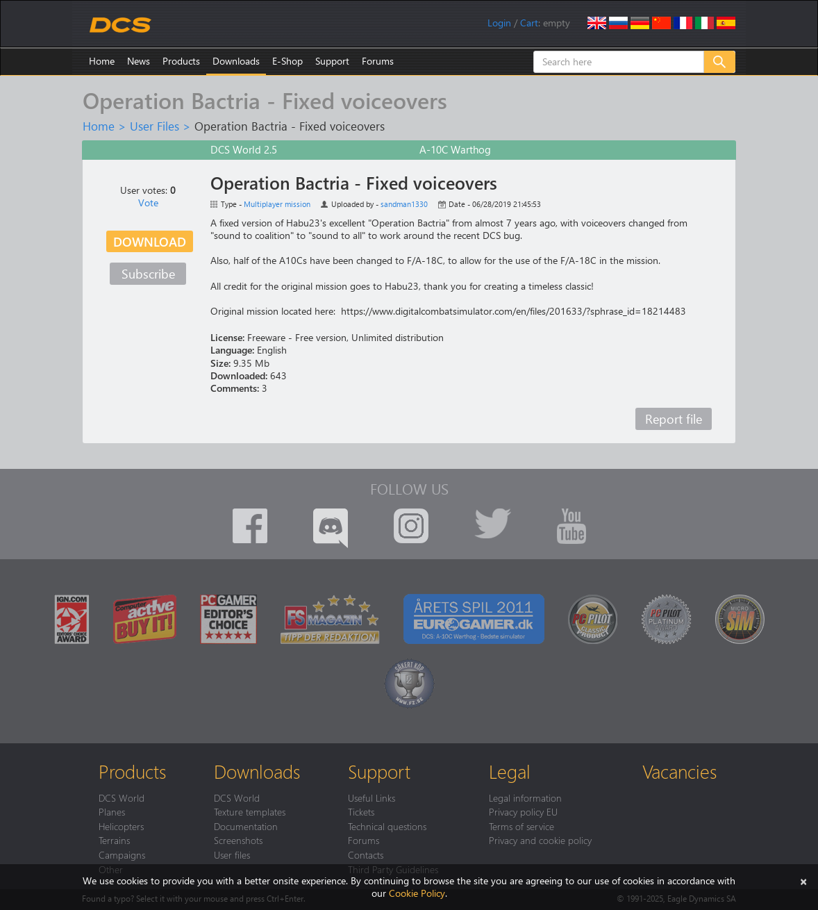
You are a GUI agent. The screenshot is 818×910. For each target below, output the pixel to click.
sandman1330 (404, 204)
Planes (112, 811)
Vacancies (679, 771)
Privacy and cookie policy (540, 840)
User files (232, 854)
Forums (378, 60)
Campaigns (122, 854)
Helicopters (121, 826)
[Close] (803, 880)
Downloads (236, 60)
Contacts (365, 854)
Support (332, 60)
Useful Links (371, 797)
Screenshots (238, 840)
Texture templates (249, 811)
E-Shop (287, 60)
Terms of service (521, 826)
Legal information (525, 797)
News (138, 60)
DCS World (121, 797)
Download (149, 241)
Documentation (246, 826)
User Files (154, 125)
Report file (673, 418)
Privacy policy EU (523, 811)
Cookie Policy (417, 893)
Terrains (114, 840)
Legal (510, 771)
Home (102, 60)
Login (499, 22)
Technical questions (387, 826)
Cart (529, 22)
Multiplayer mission (277, 204)
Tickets (361, 811)
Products (181, 60)
